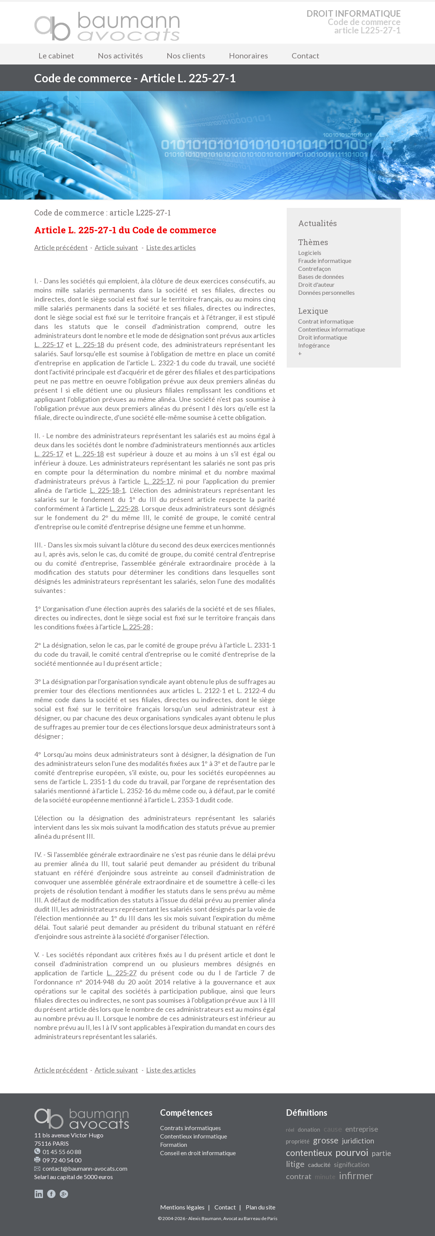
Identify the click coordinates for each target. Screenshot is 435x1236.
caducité (319, 1164)
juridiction (358, 1141)
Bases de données (321, 276)
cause (333, 1129)
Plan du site (260, 1207)
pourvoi (351, 1152)
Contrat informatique (326, 321)
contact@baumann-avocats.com (85, 1168)
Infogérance (314, 345)
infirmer (356, 1175)
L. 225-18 (89, 344)
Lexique (313, 311)
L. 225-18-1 (107, 490)
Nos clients (186, 55)
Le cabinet (56, 55)
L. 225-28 (124, 508)
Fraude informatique (324, 260)
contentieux (309, 1153)
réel (290, 1130)
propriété (298, 1141)
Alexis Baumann (204, 1218)
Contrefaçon (314, 268)
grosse (325, 1140)
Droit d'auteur (316, 284)
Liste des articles (171, 247)
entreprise (361, 1129)
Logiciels (309, 252)
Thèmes (313, 242)
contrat (298, 1176)
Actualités (317, 223)
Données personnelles (326, 292)
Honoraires (248, 55)
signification (352, 1164)
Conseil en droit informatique (198, 1152)
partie (381, 1153)
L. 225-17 (49, 344)
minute (325, 1177)
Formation (173, 1144)
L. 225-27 (121, 973)
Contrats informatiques (190, 1127)
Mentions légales (182, 1207)
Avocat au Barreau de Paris (250, 1218)
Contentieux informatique (331, 329)
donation (309, 1129)
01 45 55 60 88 (62, 1151)
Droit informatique (322, 337)
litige (295, 1164)
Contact (305, 55)
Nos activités (120, 55)
